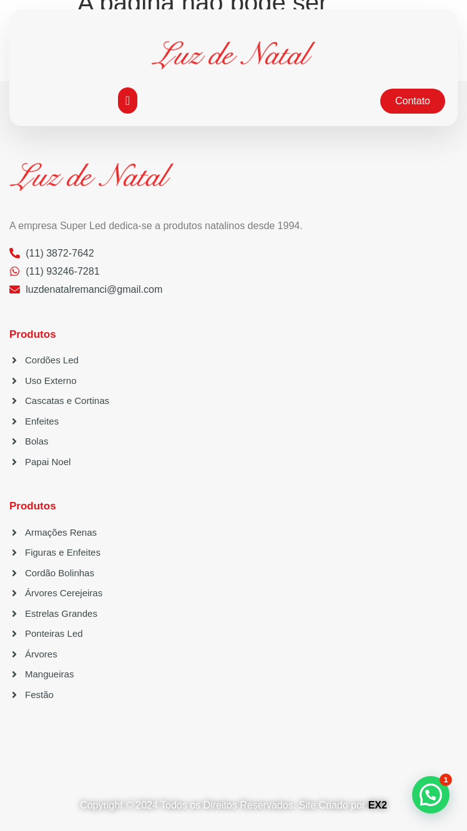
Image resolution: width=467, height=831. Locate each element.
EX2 (377, 805)
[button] (127, 100)
